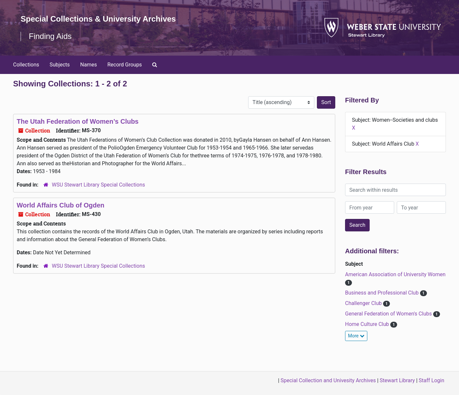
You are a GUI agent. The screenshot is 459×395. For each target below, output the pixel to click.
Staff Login (431, 380)
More (356, 335)
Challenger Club (364, 303)
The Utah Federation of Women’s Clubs (77, 121)
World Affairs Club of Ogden (60, 205)
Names (88, 65)
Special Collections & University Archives (98, 18)
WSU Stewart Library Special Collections (98, 185)
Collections (26, 65)
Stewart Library (397, 380)
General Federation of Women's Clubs (389, 314)
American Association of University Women (395, 274)
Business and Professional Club (382, 293)
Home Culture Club (367, 324)
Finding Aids (50, 36)
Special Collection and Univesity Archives (328, 380)
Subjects (60, 65)
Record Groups (124, 65)
